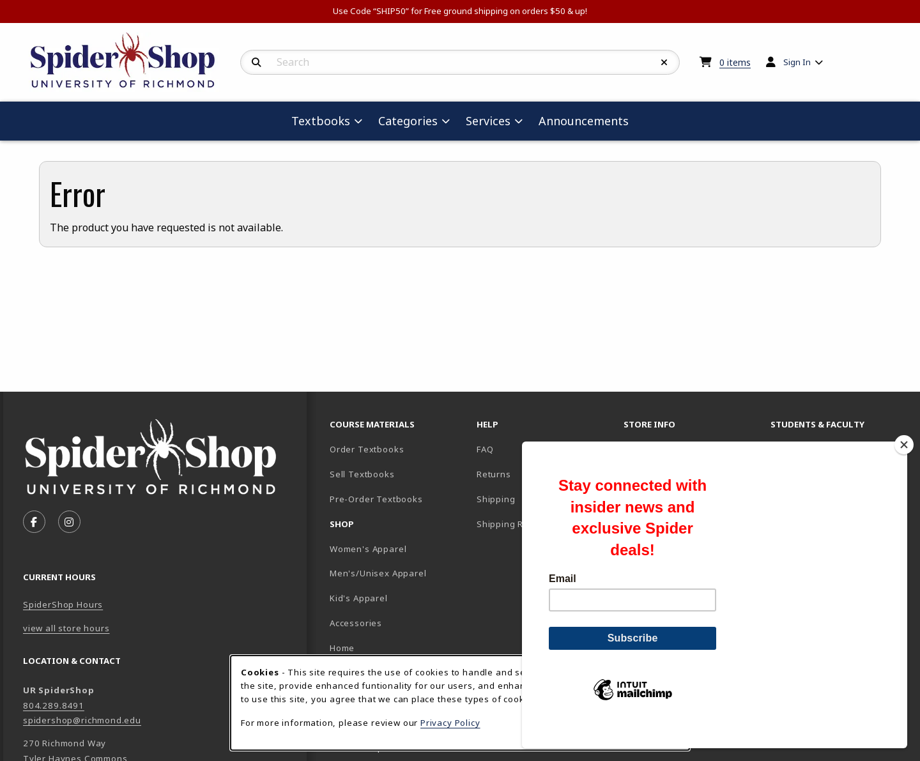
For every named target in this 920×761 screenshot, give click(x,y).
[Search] (256, 62)
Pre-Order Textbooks (376, 499)
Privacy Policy (450, 722)
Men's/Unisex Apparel (378, 573)
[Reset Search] (664, 62)
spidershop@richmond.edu (82, 720)
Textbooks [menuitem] (320, 120)
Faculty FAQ (795, 449)
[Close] (904, 466)
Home (342, 648)
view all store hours (66, 628)
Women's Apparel (368, 549)
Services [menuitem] (488, 120)
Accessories (356, 623)
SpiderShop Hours (63, 604)
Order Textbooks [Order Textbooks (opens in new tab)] (367, 449)
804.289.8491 (53, 705)
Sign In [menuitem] (797, 62)
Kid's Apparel (359, 598)
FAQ (485, 449)
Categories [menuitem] (408, 120)
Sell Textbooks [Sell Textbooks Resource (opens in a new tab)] (362, 474)
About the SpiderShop (672, 449)
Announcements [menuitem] (584, 120)
